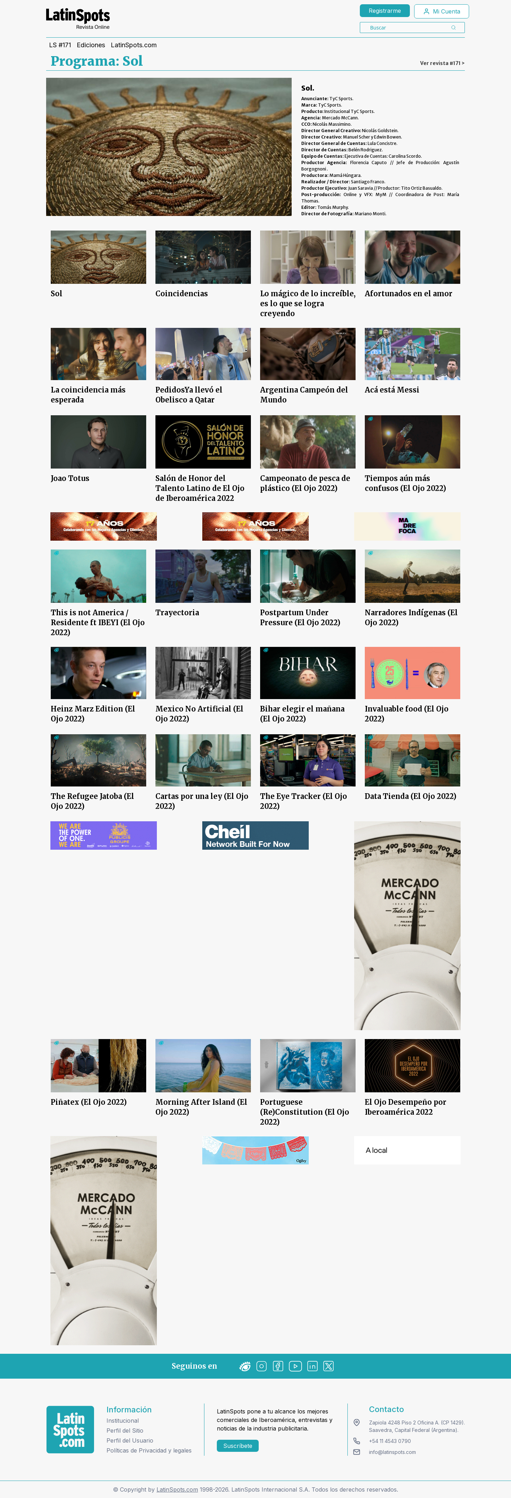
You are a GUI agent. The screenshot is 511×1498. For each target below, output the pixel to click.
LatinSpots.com (134, 45)
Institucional (122, 1420)
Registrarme (385, 10)
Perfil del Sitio (124, 1430)
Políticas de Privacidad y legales (149, 1450)
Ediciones (91, 45)
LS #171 (60, 45)
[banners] (103, 526)
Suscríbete (237, 1445)
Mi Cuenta (441, 11)
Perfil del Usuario (129, 1440)
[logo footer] (70, 1430)
